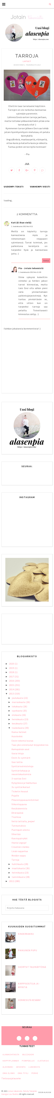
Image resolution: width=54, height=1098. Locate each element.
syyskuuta (17, 710)
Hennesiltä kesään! (29, 1000)
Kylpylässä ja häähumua (24, 782)
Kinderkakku (26, 933)
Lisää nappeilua (20, 851)
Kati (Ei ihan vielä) (21, 222)
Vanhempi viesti (40, 186)
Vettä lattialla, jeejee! (23, 821)
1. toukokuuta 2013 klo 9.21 (22, 226)
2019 (12, 668)
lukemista (34, 1067)
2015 (12, 685)
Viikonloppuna (19, 804)
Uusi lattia (17, 762)
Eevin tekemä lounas (22, 740)
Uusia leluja (18, 753)
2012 (12, 881)
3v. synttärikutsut (21, 787)
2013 (12, 693)
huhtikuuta (18, 864)
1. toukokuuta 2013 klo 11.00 (29, 272)
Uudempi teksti (14, 186)
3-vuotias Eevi (19, 778)
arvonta (21, 1067)
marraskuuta (19, 702)
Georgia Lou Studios (10, 1094)
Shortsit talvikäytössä (32, 967)
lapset (27, 61)
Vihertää (16, 834)
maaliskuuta (18, 868)
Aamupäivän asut (21, 749)
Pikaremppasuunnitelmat (25, 799)
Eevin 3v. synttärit (21, 757)
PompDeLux (28, 1060)
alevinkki (8, 1067)
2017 (12, 676)
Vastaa (46, 261)
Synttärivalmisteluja (22, 766)
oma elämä (9, 1073)
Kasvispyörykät (20, 838)
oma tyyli (23, 1073)
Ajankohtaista (11, 1054)
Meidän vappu (19, 855)
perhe (35, 1073)
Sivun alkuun (44, 1092)
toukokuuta (18, 727)
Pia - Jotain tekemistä (30, 268)
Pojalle (15, 795)
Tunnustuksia (19, 825)
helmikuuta (18, 872)
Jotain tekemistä (15, 1091)
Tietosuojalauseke (11, 1078)
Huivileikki (17, 736)
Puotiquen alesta (21, 829)
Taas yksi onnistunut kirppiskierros (30, 744)
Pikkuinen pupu (27, 950)
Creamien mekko (20, 846)
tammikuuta (18, 876)
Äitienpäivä (17, 812)
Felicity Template (30, 1091)
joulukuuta (18, 697)
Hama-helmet (19, 732)
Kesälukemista (19, 808)
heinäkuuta (18, 719)
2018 (12, 672)
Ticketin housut (20, 791)
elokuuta (17, 715)
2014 (12, 689)
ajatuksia (43, 1060)
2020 (12, 663)
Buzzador (28, 1054)
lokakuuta (17, 706)
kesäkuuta (17, 723)
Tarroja (15, 859)
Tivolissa (16, 817)
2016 (12, 680)
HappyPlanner (11, 1060)
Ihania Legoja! (19, 842)
